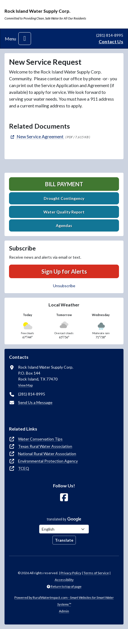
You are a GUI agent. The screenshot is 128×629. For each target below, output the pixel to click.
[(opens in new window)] (36, 136)
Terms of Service (96, 573)
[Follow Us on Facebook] (64, 497)
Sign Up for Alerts (64, 271)
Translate (64, 540)
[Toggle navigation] (24, 38)
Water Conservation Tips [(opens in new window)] (40, 438)
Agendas (64, 225)
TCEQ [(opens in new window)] (23, 468)
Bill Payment (64, 184)
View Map (25, 385)
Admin (64, 611)
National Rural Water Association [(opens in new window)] (47, 453)
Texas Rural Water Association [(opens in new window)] (45, 446)
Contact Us (111, 41)
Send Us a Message (35, 402)
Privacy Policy (71, 573)
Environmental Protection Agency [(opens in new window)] (48, 461)
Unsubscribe (64, 285)
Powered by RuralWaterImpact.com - (64, 600)
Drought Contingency (64, 198)
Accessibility (64, 580)
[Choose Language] (64, 529)
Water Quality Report (64, 211)
